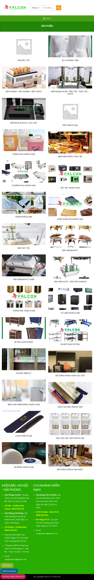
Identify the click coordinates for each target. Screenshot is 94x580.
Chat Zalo (7, 565)
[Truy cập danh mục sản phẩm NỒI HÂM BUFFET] (70, 240)
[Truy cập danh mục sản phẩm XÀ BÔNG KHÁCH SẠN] (24, 456)
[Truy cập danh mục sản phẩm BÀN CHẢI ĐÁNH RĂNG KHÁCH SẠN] (24, 394)
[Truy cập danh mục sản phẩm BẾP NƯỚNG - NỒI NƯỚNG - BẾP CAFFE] (24, 81)
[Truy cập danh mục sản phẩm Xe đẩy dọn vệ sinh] (70, 333)
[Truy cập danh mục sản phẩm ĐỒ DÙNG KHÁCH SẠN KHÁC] (70, 459)
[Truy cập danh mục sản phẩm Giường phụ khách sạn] (24, 175)
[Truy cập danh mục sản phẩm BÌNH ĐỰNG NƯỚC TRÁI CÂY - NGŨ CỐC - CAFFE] (70, 82)
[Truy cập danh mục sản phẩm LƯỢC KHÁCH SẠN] (24, 425)
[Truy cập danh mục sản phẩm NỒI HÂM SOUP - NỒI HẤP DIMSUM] (70, 271)
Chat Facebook (9, 571)
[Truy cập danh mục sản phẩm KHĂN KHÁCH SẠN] (24, 206)
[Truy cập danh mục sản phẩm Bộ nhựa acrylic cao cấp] (24, 112)
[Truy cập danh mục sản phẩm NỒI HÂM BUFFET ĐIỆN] (24, 268)
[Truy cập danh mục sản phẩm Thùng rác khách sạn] (24, 300)
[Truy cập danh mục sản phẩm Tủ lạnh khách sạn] (70, 302)
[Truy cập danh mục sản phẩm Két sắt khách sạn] (70, 177)
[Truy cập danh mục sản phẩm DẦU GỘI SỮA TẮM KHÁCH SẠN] (70, 427)
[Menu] (47, 18)
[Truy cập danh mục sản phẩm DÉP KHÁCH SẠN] (70, 114)
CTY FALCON (55, 577)
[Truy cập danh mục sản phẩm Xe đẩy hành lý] (24, 362)
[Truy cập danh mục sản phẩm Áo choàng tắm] (70, 49)
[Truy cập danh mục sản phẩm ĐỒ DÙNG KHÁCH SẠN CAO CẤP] (70, 365)
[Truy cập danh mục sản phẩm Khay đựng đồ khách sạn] (70, 208)
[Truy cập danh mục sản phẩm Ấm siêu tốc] (24, 49)
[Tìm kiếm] (90, 8)
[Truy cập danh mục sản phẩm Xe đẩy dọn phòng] (24, 331)
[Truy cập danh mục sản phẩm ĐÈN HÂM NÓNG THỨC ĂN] (70, 146)
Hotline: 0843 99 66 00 (13, 576)
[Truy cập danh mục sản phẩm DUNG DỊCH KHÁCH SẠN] (24, 143)
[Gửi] (58, 7)
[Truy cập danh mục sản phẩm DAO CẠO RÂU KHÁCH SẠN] (70, 396)
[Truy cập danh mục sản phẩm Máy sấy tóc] (24, 237)
